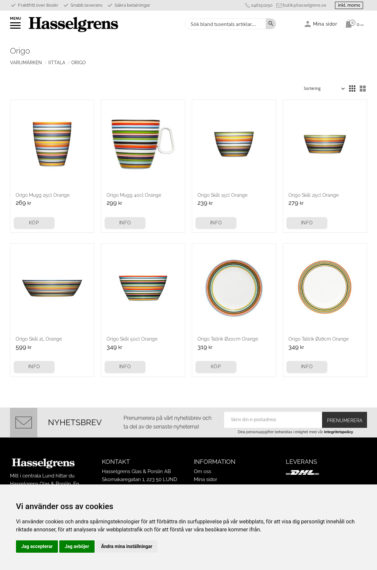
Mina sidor (205, 479)
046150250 (259, 5)
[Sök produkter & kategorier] (224, 24)
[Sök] (271, 24)
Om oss (202, 471)
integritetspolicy (338, 431)
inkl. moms (348, 5)
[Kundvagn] (353, 23)
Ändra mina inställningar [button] (127, 546)
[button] (16, 28)
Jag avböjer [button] (77, 546)
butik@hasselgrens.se (301, 5)
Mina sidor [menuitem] (325, 24)
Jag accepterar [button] (37, 546)
